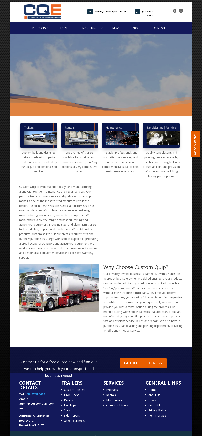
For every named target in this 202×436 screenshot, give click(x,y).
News (115, 28)
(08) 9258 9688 (144, 13)
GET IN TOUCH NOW (143, 363)
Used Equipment (74, 421)
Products (39, 28)
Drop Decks (71, 395)
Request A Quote (195, 144)
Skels (67, 410)
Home (152, 390)
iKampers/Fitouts (117, 405)
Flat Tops (70, 405)
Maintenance (90, 28)
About (137, 28)
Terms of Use (157, 415)
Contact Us (155, 405)
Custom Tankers (74, 390)
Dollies (68, 400)
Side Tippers (72, 415)
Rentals (64, 28)
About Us (154, 395)
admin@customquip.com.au (106, 11)
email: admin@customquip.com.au (37, 403)
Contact (159, 28)
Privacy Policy (157, 410)
